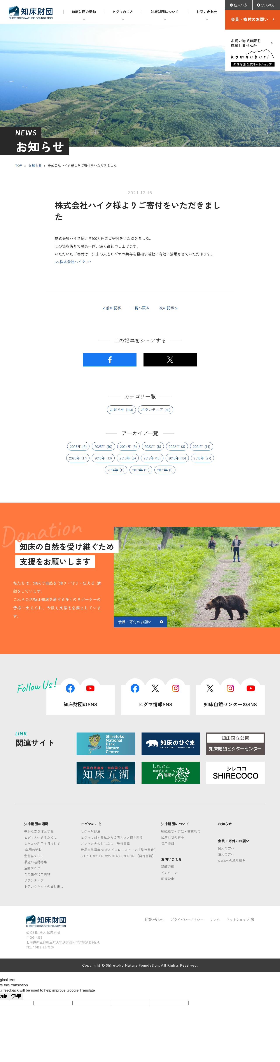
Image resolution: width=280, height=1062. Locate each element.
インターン (169, 872)
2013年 (137, 469)
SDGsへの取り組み (231, 860)
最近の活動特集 (35, 862)
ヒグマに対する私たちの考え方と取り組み (112, 837)
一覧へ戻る (140, 307)
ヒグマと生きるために (40, 837)
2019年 (99, 458)
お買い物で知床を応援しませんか (253, 52)
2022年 (174, 446)
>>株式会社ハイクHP (73, 261)
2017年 (149, 458)
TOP (18, 165)
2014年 (113, 469)
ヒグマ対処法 (90, 831)
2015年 (199, 458)
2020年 (74, 458)
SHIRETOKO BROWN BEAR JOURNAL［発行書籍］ (118, 855)
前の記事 (112, 307)
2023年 (150, 446)
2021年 (198, 446)
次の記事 (168, 307)
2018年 (125, 458)
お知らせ (35, 165)
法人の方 (268, 5)
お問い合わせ (206, 11)
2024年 (125, 446)
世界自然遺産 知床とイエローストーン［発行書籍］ (119, 849)
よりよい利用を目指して (42, 843)
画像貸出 (167, 878)
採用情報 (167, 843)
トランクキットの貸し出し (43, 886)
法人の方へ (226, 854)
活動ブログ (32, 868)
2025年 (99, 446)
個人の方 (240, 5)
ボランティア (152, 409)
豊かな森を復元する (39, 831)
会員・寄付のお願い (249, 19)
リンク (215, 919)
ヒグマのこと (122, 11)
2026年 (75, 446)
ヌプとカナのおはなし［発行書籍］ (107, 843)
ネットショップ (240, 919)
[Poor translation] (16, 996)
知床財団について (165, 11)
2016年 (173, 458)
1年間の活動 (33, 849)
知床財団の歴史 (172, 837)
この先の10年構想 (37, 874)
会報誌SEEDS (34, 855)
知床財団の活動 (84, 11)
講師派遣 (167, 866)
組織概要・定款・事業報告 (180, 831)
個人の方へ (226, 848)
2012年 (162, 469)
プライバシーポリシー (187, 919)
